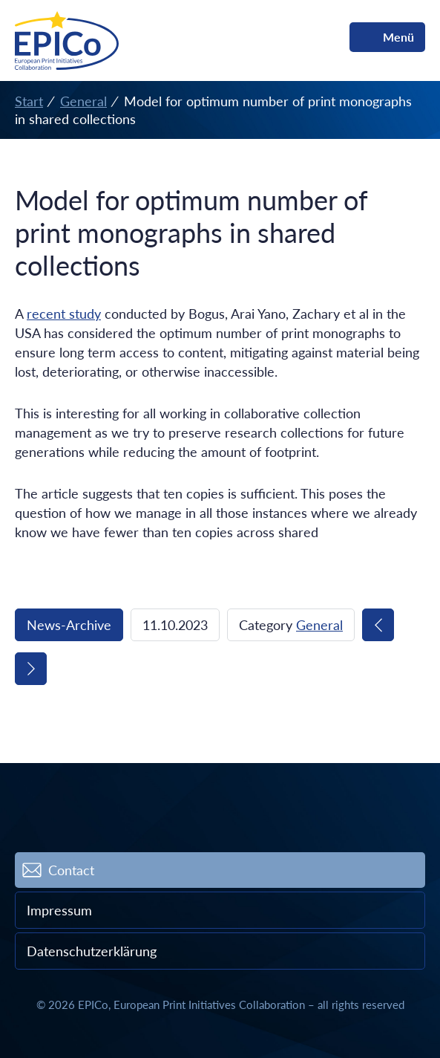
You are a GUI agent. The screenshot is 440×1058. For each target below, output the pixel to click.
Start (29, 101)
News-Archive (69, 625)
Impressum (59, 910)
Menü (398, 37)
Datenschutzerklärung (92, 951)
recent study (64, 313)
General (83, 101)
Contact (71, 870)
